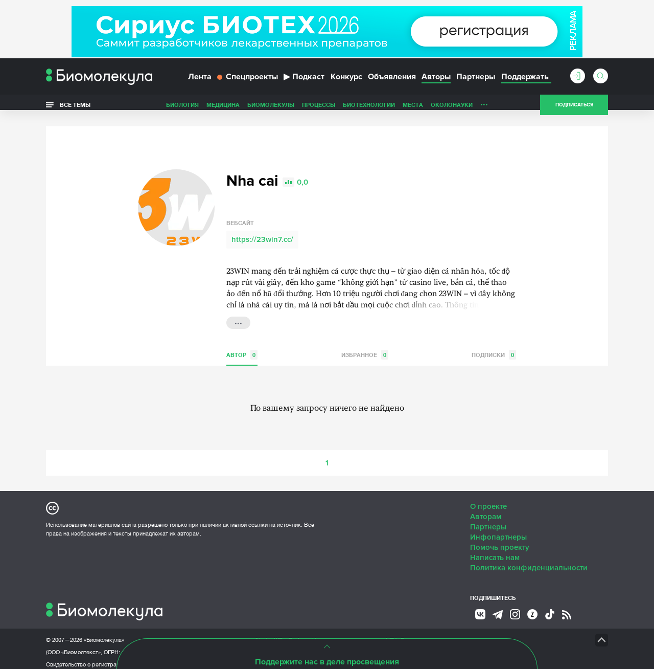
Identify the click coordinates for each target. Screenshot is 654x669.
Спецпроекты (247, 81)
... (484, 107)
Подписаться (574, 109)
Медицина (223, 109)
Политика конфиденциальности (529, 561)
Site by (278, 633)
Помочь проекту (499, 540)
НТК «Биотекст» (406, 633)
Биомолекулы (270, 109)
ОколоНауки (452, 109)
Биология (182, 109)
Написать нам (495, 550)
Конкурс (346, 81)
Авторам (485, 510)
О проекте (488, 499)
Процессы (318, 109)
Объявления (392, 81)
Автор (242, 348)
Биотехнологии (369, 109)
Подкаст (304, 81)
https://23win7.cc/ (262, 232)
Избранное (364, 348)
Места (413, 109)
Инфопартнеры (498, 530)
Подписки (494, 348)
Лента (200, 81)
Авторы (436, 81)
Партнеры (475, 81)
